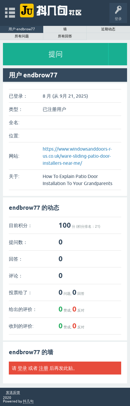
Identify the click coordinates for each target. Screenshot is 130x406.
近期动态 (108, 29)
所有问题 (22, 36)
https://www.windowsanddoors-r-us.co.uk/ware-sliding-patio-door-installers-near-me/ (77, 156)
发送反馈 (13, 393)
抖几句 (28, 401)
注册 (43, 368)
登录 (22, 368)
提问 (56, 54)
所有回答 (65, 36)
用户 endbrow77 (22, 29)
